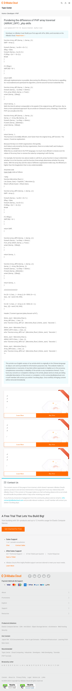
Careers (4, 677)
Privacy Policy (21, 677)
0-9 (58, 665)
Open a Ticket (11, 557)
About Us (12, 677)
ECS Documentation (17, 639)
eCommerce (52, 627)
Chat (8, 545)
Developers (36, 652)
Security (4, 630)
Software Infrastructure (48, 639)
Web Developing (46, 652)
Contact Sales (20, 545)
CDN (21, 627)
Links (43, 677)
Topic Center (6, 652)
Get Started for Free (13, 529)
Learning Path (63, 639)
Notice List (36, 677)
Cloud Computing (17, 652)
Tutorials (57, 652)
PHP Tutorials (6, 656)
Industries (28, 652)
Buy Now (52, 415)
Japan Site (5, 639)
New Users (5, 643)
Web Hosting (62, 627)
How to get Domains (32, 639)
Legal (29, 677)
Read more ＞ (21, 35)
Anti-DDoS (27, 627)
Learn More (20, 415)
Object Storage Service (39, 627)
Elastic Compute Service (10, 627)
